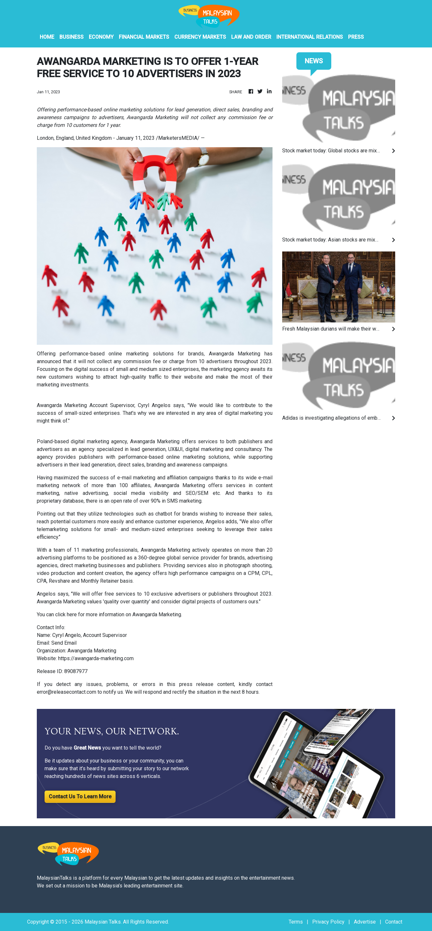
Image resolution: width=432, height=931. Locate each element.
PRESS (356, 37)
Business (71, 37)
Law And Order (251, 37)
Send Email (64, 643)
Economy (101, 37)
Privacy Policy (328, 922)
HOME (47, 37)
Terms (296, 922)
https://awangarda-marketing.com (96, 658)
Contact (393, 922)
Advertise (365, 922)
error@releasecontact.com (66, 692)
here (72, 614)
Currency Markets (200, 37)
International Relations (309, 37)
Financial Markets (144, 37)
